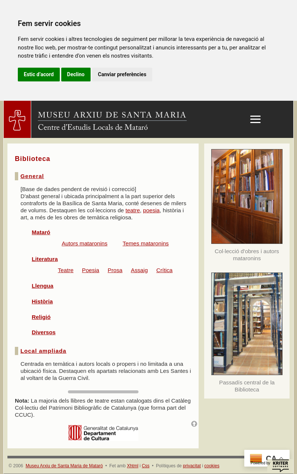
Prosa (115, 270)
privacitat (192, 465)
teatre (132, 210)
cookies (211, 465)
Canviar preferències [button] (122, 74)
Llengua (42, 286)
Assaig (139, 270)
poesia (151, 210)
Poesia (90, 270)
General (32, 176)
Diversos (44, 332)
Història (42, 301)
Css (146, 465)
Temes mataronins (146, 243)
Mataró (41, 232)
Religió (41, 317)
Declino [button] (76, 74)
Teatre (66, 270)
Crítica (164, 270)
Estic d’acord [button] (39, 74)
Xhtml (132, 465)
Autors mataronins (84, 243)
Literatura (45, 259)
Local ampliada (43, 351)
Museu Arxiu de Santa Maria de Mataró (64, 465)
